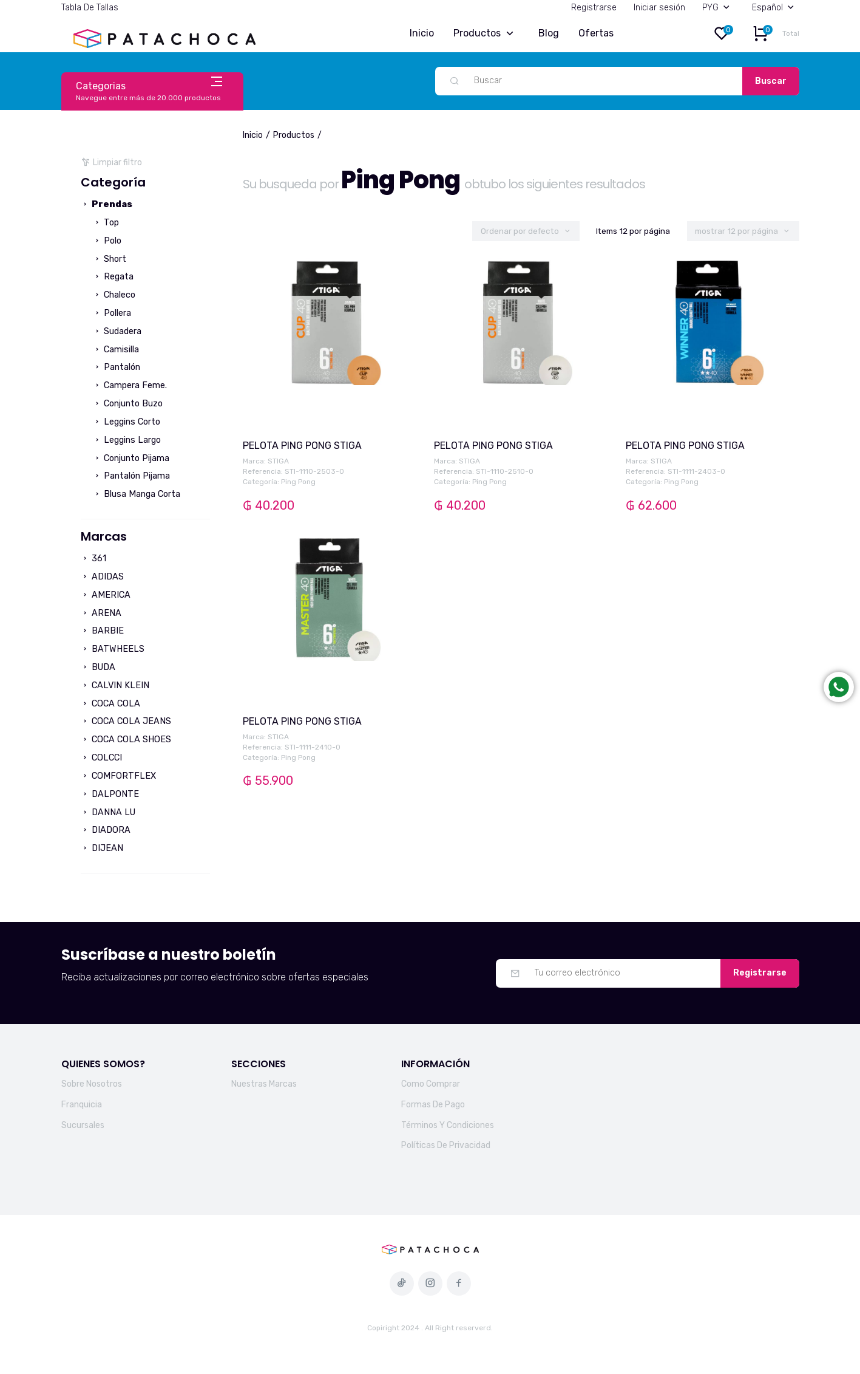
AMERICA (105, 595)
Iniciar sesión (659, 7)
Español (775, 7)
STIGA (278, 461)
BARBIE (102, 631)
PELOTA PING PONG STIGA (302, 445)
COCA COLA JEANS (126, 721)
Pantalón (116, 367)
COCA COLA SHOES (126, 739)
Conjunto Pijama (131, 458)
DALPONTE (110, 794)
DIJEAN (102, 848)
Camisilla (116, 349)
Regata (113, 277)
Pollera (112, 313)
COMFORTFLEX (118, 776)
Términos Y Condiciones (447, 1125)
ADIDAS (102, 577)
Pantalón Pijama (131, 476)
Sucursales (82, 1125)
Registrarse (594, 7)
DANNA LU (108, 812)
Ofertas (596, 33)
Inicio (422, 33)
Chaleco (114, 295)
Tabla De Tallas (89, 7)
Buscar (771, 81)
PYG (718, 7)
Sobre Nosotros (91, 1084)
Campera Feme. (130, 385)
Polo (107, 241)
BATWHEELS (112, 649)
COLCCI (101, 758)
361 (93, 558)
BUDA (98, 667)
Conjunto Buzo (128, 403)
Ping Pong (298, 481)
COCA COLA (110, 704)
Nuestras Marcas (264, 1084)
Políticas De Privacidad (445, 1145)
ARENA (101, 613)
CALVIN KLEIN (115, 685)
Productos (486, 34)
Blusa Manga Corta (136, 494)
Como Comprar (430, 1084)
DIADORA (105, 830)
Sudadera (117, 331)
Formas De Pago (433, 1104)
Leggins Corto (126, 422)
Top (106, 222)
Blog (548, 33)
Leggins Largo (127, 440)
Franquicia (81, 1104)
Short (109, 259)
